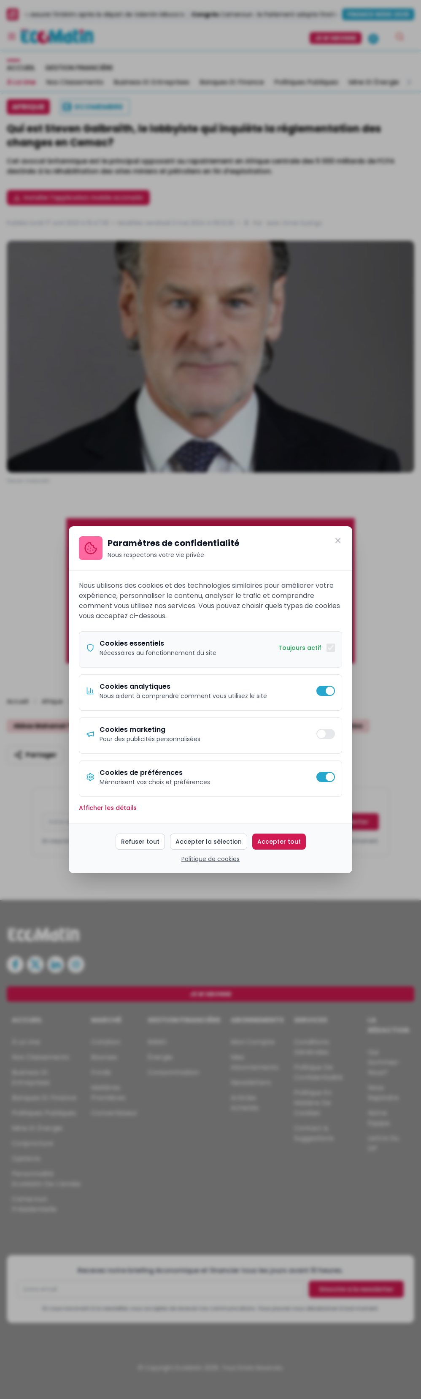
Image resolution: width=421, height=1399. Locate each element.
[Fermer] (337, 540)
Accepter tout (279, 841)
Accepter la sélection (208, 841)
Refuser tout (140, 841)
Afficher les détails (108, 808)
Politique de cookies (210, 859)
